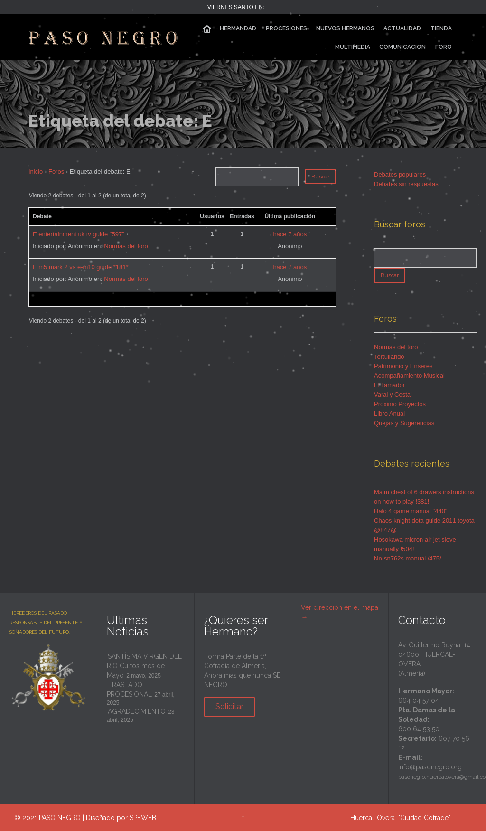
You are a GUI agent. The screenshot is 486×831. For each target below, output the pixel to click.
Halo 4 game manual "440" (411, 510)
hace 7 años (290, 234)
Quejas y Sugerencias (404, 423)
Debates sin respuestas (406, 183)
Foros (56, 171)
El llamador (389, 385)
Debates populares (400, 174)
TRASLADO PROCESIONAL (129, 689)
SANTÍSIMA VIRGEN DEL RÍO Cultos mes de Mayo (144, 666)
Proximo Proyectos (400, 404)
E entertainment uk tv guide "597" (78, 234)
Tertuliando (389, 356)
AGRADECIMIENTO (137, 711)
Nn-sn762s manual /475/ (407, 558)
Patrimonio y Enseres (403, 366)
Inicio (35, 171)
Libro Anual (389, 413)
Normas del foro (126, 246)
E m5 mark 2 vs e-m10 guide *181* (81, 267)
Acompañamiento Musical (409, 375)
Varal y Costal (393, 394)
